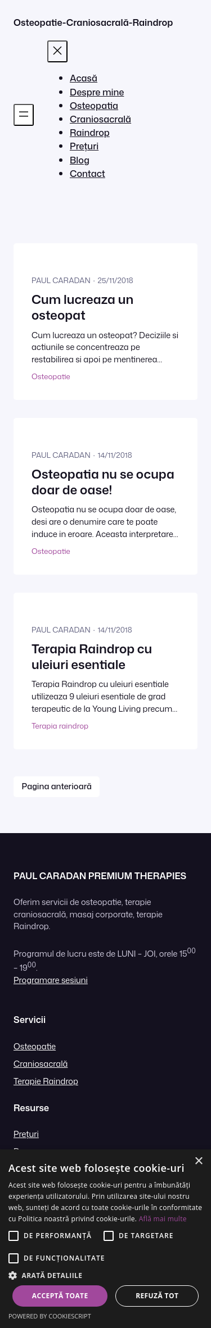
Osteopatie (51, 376)
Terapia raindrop (60, 725)
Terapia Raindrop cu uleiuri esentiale (92, 657)
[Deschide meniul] (24, 115)
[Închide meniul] (57, 51)
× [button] (198, 1161)
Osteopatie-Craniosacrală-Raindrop (93, 22)
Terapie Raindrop (46, 1081)
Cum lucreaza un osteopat (82, 308)
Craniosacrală (41, 1064)
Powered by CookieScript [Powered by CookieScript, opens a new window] (49, 1316)
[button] (105, 1275)
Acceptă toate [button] (60, 1295)
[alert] (105, 1238)
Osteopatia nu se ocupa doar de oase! (103, 482)
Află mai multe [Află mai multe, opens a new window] (163, 1219)
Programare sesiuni (51, 980)
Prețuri (26, 1134)
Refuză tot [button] (157, 1295)
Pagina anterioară (57, 786)
